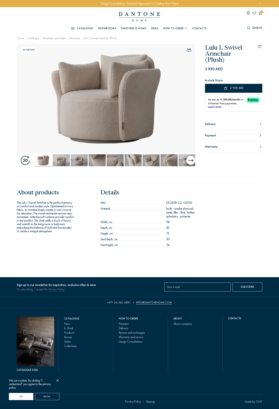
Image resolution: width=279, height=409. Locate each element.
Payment (123, 324)
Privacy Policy (56, 289)
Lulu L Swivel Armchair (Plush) (100, 38)
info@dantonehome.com (154, 302)
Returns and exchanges (132, 332)
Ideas (154, 28)
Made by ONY (253, 401)
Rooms (68, 337)
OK (21, 396)
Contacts (199, 28)
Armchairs (74, 38)
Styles (67, 341)
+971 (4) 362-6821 (119, 302)
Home (20, 38)
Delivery (123, 328)
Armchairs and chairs (54, 38)
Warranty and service (131, 337)
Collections (70, 346)
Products (69, 332)
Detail (47, 396)
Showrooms (107, 28)
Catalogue (33, 38)
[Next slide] (168, 98)
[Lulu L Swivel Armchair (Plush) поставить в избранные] (259, 46)
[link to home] (139, 16)
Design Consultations (131, 341)
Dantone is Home (133, 28)
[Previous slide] (43, 98)
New (67, 324)
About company (182, 324)
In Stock (68, 328)
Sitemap (150, 401)
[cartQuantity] (260, 13)
